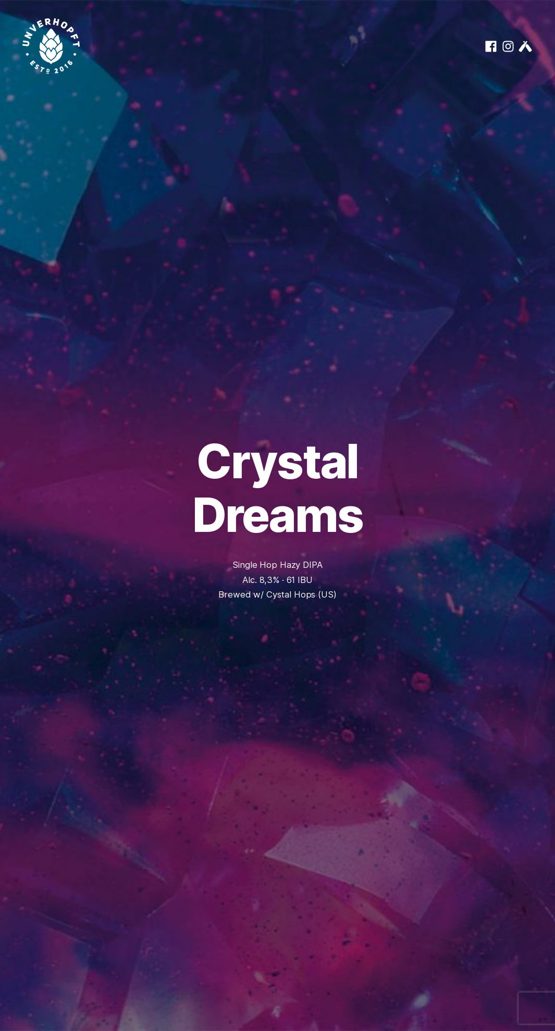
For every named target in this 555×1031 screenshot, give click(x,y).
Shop (415, 46)
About (298, 46)
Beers (334, 46)
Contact (454, 46)
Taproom (375, 46)
